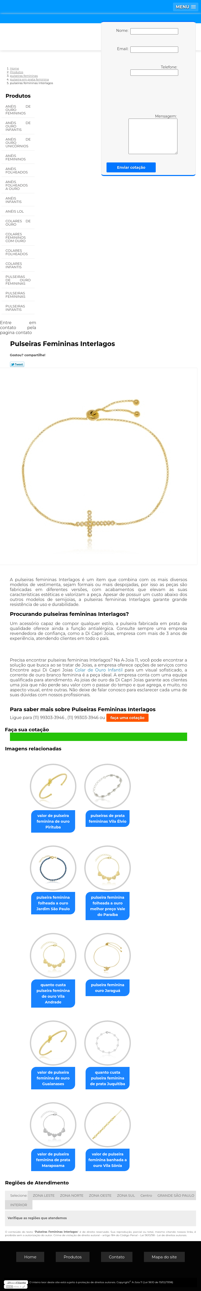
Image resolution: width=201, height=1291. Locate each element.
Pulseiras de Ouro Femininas (18, 279)
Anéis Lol (15, 211)
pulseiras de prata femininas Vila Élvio (107, 818)
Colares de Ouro (18, 222)
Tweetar (17, 364)
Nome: (147, 31)
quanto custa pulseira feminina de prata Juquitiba (107, 1078)
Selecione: (18, 1195)
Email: (147, 49)
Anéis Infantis (14, 200)
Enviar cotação (131, 167)
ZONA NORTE (71, 1195)
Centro (146, 1195)
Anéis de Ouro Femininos (18, 109)
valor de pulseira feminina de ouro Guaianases (53, 1078)
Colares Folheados (17, 252)
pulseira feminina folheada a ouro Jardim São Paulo (53, 903)
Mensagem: (153, 134)
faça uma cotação (127, 717)
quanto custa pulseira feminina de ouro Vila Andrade (53, 993)
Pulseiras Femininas (15, 295)
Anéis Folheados (17, 170)
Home (30, 1256)
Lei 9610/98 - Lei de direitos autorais (163, 1235)
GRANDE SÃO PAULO (176, 1195)
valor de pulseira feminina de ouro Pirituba (53, 821)
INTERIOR (18, 1205)
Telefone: (154, 70)
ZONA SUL (126, 1195)
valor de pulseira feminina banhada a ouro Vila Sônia (107, 1160)
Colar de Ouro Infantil (98, 670)
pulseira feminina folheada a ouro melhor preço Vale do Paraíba (107, 906)
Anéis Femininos (16, 157)
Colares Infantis (14, 265)
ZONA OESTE (100, 1195)
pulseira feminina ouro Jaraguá (107, 988)
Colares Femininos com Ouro (15, 237)
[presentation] (146, 94)
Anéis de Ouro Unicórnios (18, 142)
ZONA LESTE (44, 1195)
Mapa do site (164, 1256)
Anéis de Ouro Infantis (18, 126)
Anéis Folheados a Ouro (16, 185)
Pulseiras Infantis (15, 308)
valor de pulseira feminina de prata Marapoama (53, 1160)
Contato (117, 1256)
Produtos (18, 96)
